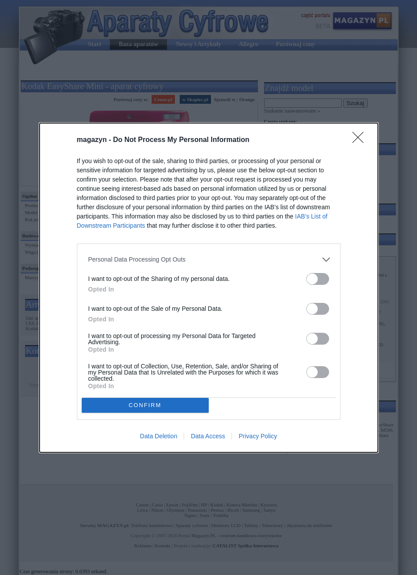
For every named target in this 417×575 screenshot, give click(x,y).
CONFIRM (145, 405)
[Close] (360, 140)
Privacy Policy (258, 436)
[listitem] (208, 259)
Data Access (208, 436)
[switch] (317, 279)
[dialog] (209, 287)
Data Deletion (159, 436)
